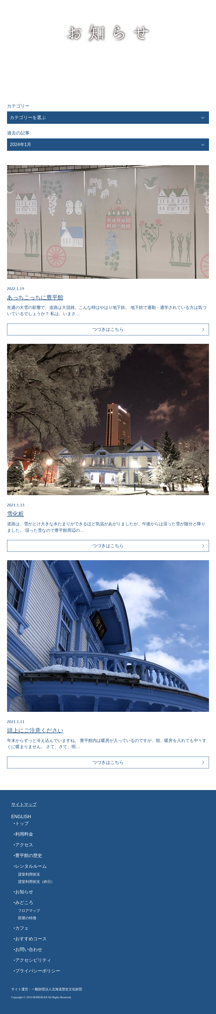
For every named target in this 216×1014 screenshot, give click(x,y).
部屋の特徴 (27, 918)
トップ (22, 823)
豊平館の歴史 (28, 855)
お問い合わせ (28, 949)
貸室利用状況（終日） (36, 882)
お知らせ (24, 891)
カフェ (22, 928)
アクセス (24, 844)
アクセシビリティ (33, 960)
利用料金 (24, 834)
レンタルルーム (31, 866)
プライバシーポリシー (37, 970)
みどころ (24, 902)
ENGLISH (21, 816)
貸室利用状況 (29, 874)
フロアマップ (29, 910)
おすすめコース (31, 938)
